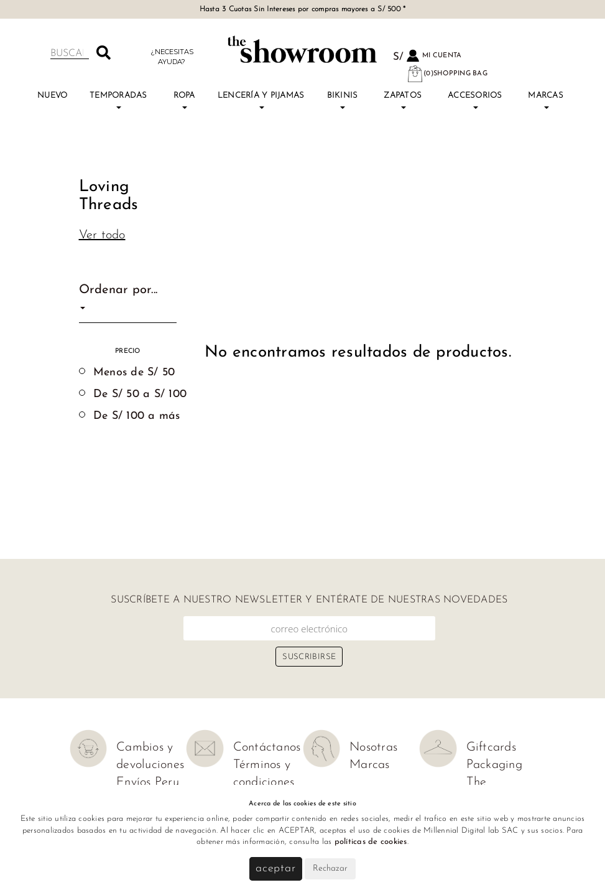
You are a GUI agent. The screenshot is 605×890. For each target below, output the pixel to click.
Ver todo (102, 235)
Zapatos (403, 100)
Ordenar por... (118, 296)
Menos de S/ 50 (134, 372)
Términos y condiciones (264, 774)
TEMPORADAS (118, 100)
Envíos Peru (147, 782)
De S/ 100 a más (136, 416)
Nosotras (373, 747)
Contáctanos (267, 747)
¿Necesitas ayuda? (171, 56)
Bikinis (342, 100)
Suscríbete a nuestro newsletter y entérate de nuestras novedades (309, 600)
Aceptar (276, 868)
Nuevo (52, 95)
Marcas (545, 100)
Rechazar (330, 868)
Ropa (184, 100)
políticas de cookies (371, 842)
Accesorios (475, 100)
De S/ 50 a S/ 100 (140, 394)
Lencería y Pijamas (261, 100)
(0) (447, 73)
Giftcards (491, 747)
